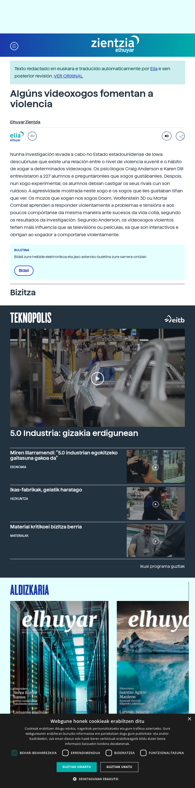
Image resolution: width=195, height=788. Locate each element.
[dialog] (97, 751)
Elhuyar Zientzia (25, 122)
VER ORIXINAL (68, 76)
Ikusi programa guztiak (162, 566)
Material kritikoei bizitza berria (46, 527)
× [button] (189, 719)
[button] (14, 45)
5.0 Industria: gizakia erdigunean (74, 433)
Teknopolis (31, 317)
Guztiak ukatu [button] (119, 767)
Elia (153, 68)
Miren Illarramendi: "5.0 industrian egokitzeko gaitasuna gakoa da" (64, 455)
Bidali (24, 270)
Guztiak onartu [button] (76, 767)
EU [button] (32, 136)
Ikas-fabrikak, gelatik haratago (46, 490)
